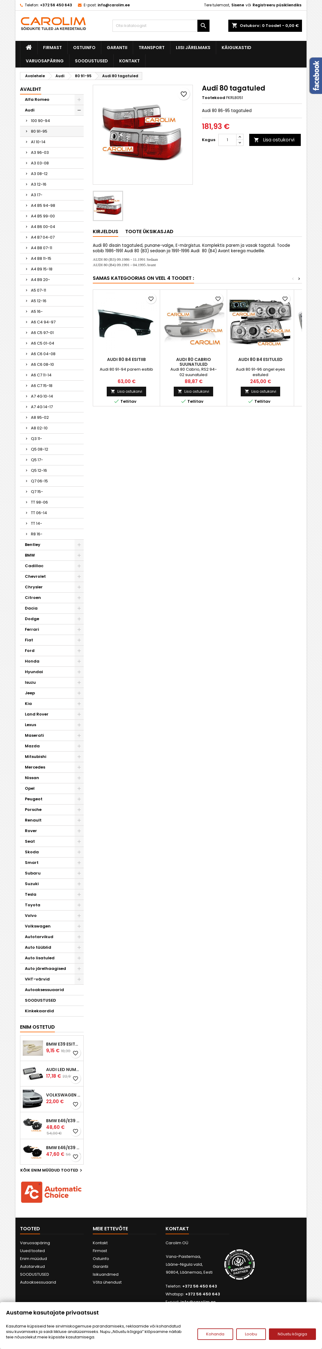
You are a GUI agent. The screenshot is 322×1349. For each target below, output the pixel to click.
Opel (30, 788)
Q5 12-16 (39, 470)
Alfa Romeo (37, 99)
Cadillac (34, 566)
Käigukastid (236, 48)
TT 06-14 (39, 513)
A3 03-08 (40, 163)
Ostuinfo (84, 48)
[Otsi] (161, 26)
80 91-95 (39, 131)
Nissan (32, 778)
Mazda (32, 746)
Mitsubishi (35, 756)
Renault (33, 820)
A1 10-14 (38, 142)
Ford (30, 650)
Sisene (237, 5)
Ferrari (32, 629)
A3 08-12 (39, 174)
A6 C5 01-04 (42, 343)
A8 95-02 (40, 417)
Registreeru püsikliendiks (277, 5)
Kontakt (129, 61)
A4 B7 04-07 (43, 237)
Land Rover (37, 714)
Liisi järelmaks (193, 48)
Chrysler (34, 587)
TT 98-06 (39, 502)
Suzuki (32, 884)
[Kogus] (227, 140)
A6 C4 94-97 (43, 322)
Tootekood (213, 98)
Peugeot (33, 799)
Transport (152, 48)
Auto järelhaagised (45, 968)
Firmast (52, 48)
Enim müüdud (33, 1258)
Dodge (32, 619)
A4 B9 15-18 (41, 269)
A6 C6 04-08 (43, 354)
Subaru (33, 873)
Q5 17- (37, 460)
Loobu (251, 1334)
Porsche (33, 809)
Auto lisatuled (40, 958)
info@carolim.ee (114, 5)
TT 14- (36, 523)
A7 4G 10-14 (42, 396)
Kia (28, 703)
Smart (32, 862)
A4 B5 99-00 (43, 216)
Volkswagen (38, 926)
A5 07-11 (38, 290)
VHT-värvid (37, 979)
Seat (30, 841)
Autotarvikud (39, 937)
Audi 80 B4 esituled (260, 359)
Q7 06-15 (39, 481)
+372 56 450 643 (56, 5)
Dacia (31, 608)
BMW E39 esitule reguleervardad (63, 1044)
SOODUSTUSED (91, 61)
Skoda (32, 852)
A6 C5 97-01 (42, 333)
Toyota (32, 905)
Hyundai (34, 672)
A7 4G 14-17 (42, 407)
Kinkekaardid (39, 1011)
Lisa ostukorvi (274, 139)
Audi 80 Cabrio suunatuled (193, 361)
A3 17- (36, 195)
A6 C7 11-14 (41, 375)
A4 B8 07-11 (41, 248)
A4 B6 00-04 (43, 227)
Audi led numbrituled (63, 1069)
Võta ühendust (107, 1282)
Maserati (34, 735)
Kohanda (215, 1334)
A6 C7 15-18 (41, 385)
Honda (32, 661)
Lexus (30, 725)
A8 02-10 (39, 428)
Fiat (29, 640)
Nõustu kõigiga (292, 1334)
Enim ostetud (37, 1026)
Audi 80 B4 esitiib (126, 359)
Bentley (32, 544)
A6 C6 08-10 (42, 364)
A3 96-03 (40, 152)
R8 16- (36, 534)
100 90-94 (40, 121)
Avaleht (30, 89)
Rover (31, 831)
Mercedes (35, 767)
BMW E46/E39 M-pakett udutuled (63, 1120)
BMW (30, 555)
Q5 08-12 (39, 449)
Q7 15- (37, 491)
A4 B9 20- (40, 280)
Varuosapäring (45, 61)
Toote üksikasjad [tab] (149, 231)
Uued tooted (32, 1251)
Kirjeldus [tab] (105, 231)
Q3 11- (36, 438)
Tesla (30, 894)
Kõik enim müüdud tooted (52, 1170)
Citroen (33, 597)
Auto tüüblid (38, 947)
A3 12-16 (38, 184)
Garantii (117, 48)
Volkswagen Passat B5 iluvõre (63, 1095)
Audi (30, 110)
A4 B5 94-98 (43, 205)
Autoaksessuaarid (44, 990)
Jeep (30, 693)
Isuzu (30, 682)
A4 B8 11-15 (41, 258)
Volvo (31, 915)
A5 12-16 (38, 301)
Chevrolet (35, 576)
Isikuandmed (106, 1274)
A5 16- (37, 311)
